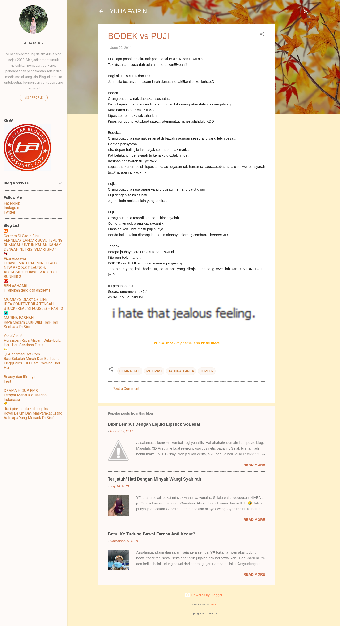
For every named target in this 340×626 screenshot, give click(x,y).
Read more (254, 465)
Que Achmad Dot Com (22, 354)
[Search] (306, 13)
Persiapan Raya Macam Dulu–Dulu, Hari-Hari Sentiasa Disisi (32, 342)
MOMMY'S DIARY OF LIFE (25, 299)
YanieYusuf (13, 336)
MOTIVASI (154, 371)
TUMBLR (206, 371)
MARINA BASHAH (19, 317)
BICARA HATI (129, 371)
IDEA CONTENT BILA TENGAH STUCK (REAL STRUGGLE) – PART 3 (33, 306)
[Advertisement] (293, 95)
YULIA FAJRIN (128, 11)
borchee (214, 604)
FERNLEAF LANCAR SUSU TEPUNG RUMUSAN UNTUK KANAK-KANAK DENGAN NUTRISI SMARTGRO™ (33, 245)
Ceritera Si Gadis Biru (21, 236)
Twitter (9, 212)
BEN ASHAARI (15, 286)
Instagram (12, 208)
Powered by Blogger (203, 595)
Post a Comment (126, 388)
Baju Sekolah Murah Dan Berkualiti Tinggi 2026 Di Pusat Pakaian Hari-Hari (32, 363)
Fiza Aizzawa (15, 258)
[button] (262, 35)
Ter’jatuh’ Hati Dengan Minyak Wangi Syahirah (154, 479)
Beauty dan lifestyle (20, 377)
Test (7, 381)
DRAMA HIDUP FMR (21, 390)
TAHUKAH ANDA (181, 371)
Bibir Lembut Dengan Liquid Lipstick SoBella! (154, 424)
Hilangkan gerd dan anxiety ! (27, 290)
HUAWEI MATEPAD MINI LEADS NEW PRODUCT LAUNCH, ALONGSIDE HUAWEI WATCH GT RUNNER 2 (30, 270)
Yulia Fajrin (34, 43)
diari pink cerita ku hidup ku (26, 409)
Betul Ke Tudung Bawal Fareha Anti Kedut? (151, 534)
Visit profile (34, 97)
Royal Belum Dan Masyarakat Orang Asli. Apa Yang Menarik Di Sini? (33, 415)
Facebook (12, 203)
